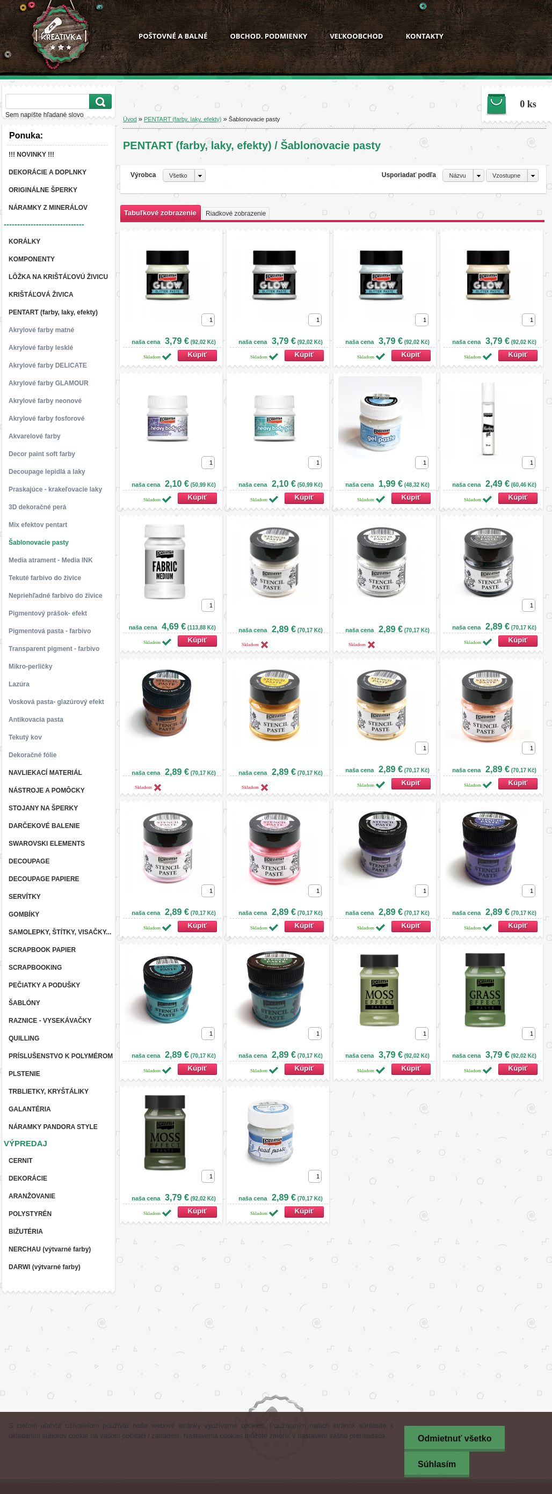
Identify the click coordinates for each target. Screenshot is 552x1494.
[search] (98, 101)
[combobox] (463, 175)
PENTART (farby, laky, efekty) (182, 119)
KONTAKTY (424, 36)
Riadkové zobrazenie (236, 213)
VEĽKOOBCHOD (356, 36)
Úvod (130, 119)
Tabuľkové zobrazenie (160, 213)
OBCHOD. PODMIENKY (268, 36)
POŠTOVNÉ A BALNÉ (173, 36)
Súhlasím (437, 1464)
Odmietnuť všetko (454, 1438)
